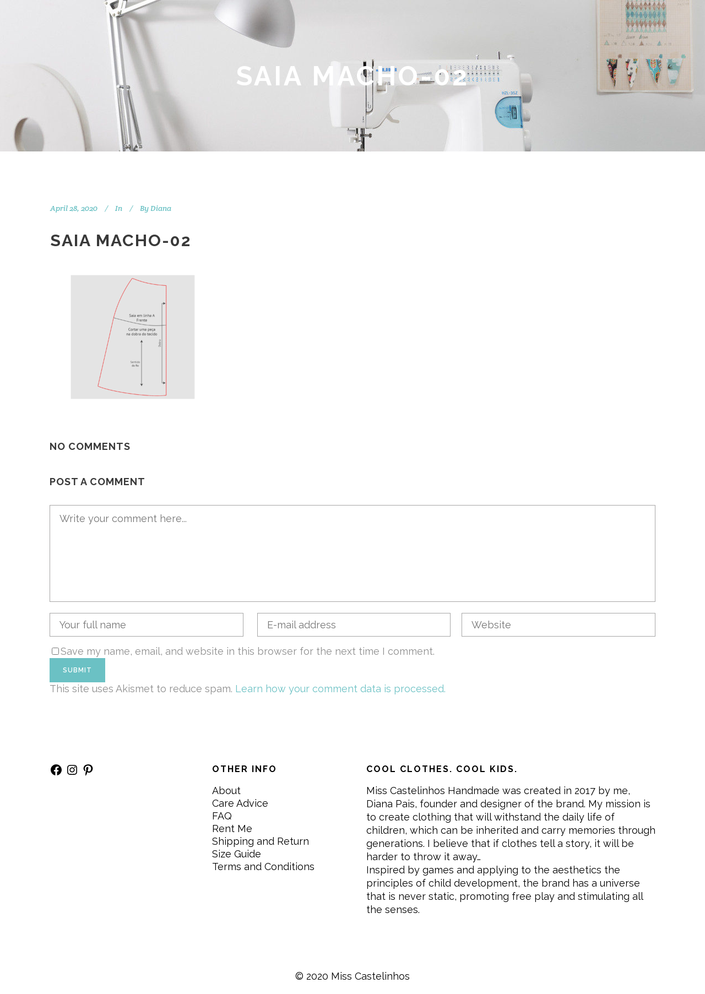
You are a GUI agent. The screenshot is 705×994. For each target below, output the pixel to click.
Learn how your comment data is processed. (340, 688)
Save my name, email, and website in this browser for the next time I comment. (248, 651)
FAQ (222, 816)
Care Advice (240, 803)
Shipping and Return (260, 841)
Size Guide (236, 854)
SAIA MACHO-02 (120, 240)
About (226, 790)
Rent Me (232, 828)
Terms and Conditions (263, 866)
